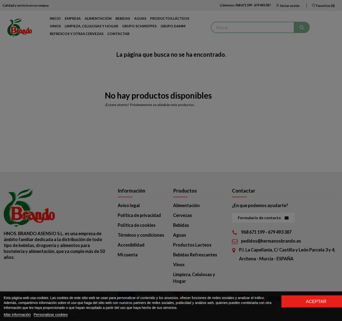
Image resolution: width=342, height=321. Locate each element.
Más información (17, 314)
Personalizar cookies (51, 314)
